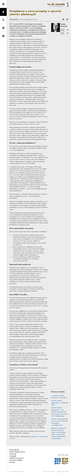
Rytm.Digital (65, 471)
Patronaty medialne (15, 460)
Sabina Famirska (64, 25)
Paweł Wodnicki (51, 471)
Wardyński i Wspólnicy (19, 471)
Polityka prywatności (16, 458)
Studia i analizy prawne (17, 452)
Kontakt (12, 462)
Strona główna (14, 450)
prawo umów (33, 19)
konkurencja (23, 19)
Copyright (12, 456)
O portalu (12, 454)
